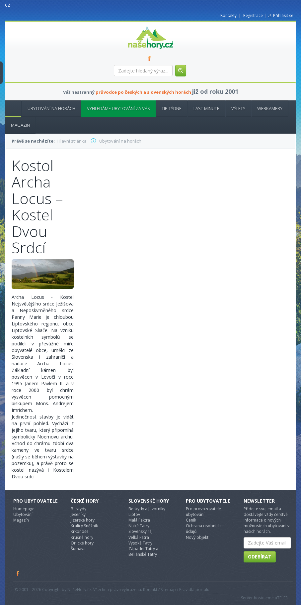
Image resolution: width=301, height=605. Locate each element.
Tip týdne (172, 108)
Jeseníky (78, 514)
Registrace (253, 15)
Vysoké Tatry (140, 543)
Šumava (78, 548)
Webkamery (269, 108)
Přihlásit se (283, 15)
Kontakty (228, 15)
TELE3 (282, 598)
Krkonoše (80, 531)
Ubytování (23, 514)
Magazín (20, 125)
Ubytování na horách (51, 108)
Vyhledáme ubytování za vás (118, 108)
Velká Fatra (138, 537)
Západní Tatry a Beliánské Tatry (143, 551)
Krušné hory (82, 537)
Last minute (206, 108)
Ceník (191, 520)
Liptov (134, 514)
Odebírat (259, 556)
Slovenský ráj (140, 531)
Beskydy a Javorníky (146, 509)
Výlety (238, 108)
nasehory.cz (139, 26)
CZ (7, 5)
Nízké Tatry (138, 526)
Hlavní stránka (10, 108)
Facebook (18, 573)
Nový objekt (197, 537)
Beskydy (78, 509)
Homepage (24, 509)
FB (150, 58)
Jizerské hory (83, 520)
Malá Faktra (139, 520)
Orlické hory (82, 543)
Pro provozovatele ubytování (203, 511)
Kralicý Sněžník (84, 526)
